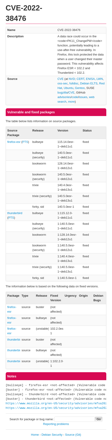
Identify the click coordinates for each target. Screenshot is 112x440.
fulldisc (73, 83)
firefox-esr (14, 142)
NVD (72, 79)
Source (69, 434)
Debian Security (52, 434)
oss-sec (62, 83)
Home (35, 434)
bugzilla (62, 92)
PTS (25, 142)
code (75, 97)
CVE (60, 79)
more (71, 101)
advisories (64, 97)
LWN (99, 79)
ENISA (90, 79)
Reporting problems (56, 424)
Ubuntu (68, 88)
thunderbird (14, 213)
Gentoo (80, 88)
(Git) (78, 434)
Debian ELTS (88, 83)
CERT (80, 79)
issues (83, 97)
